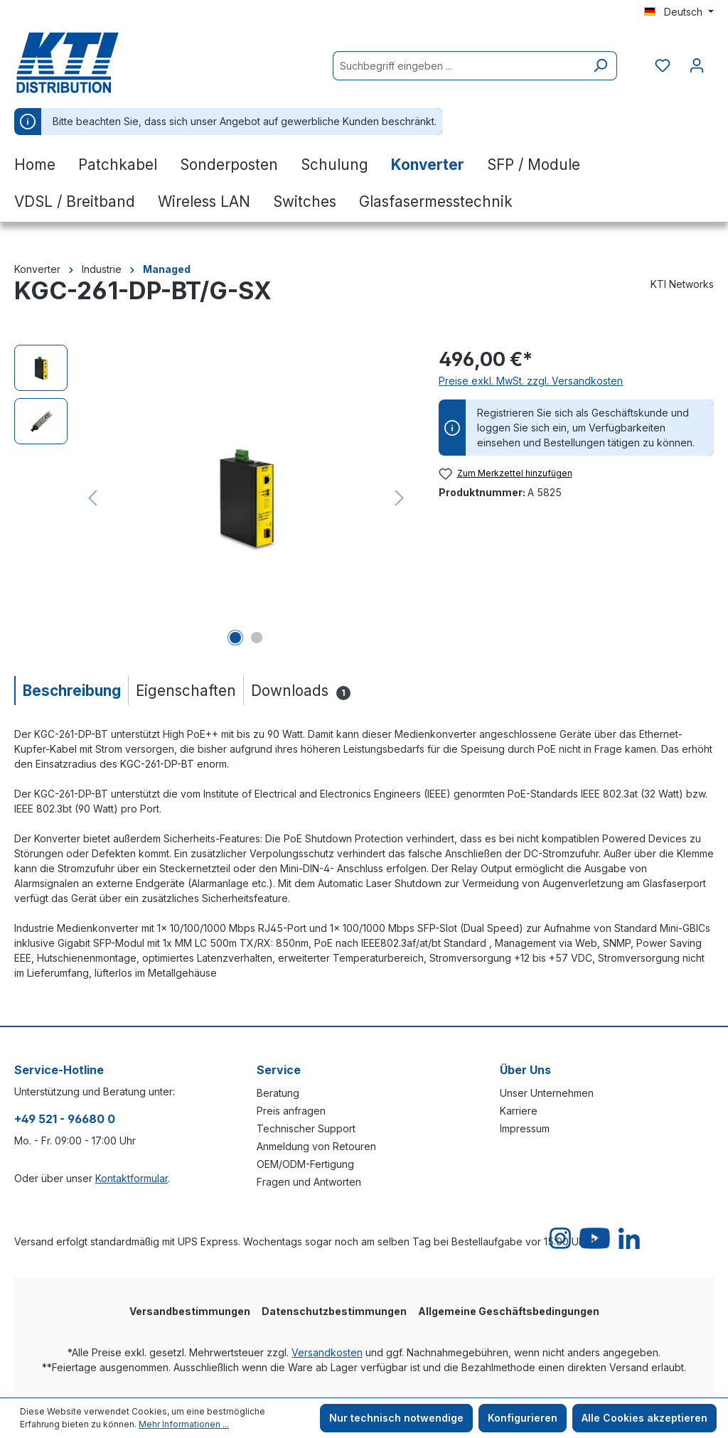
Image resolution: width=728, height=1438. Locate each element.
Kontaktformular (131, 1178)
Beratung (278, 1093)
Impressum (525, 1128)
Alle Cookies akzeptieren (644, 1418)
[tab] (71, 690)
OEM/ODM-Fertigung (305, 1164)
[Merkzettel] (663, 65)
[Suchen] (600, 65)
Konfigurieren (522, 1418)
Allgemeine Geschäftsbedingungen (508, 1311)
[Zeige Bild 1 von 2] (235, 637)
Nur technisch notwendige (396, 1418)
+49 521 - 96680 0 (64, 1119)
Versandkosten (327, 1352)
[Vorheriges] (92, 498)
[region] (212, 497)
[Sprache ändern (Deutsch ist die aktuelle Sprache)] (679, 12)
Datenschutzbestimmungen (334, 1311)
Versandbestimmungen (189, 1311)
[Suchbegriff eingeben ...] (458, 65)
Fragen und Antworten (309, 1182)
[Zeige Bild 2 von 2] (256, 637)
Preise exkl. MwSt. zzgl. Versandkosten (531, 381)
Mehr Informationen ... (184, 1424)
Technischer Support (306, 1128)
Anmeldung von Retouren (316, 1146)
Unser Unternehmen (547, 1093)
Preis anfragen (291, 1111)
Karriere (518, 1111)
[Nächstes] (399, 498)
